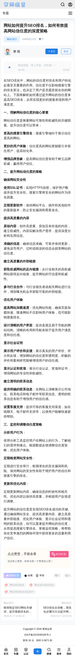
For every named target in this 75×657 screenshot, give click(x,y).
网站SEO (12, 39)
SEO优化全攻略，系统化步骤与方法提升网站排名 (57, 611)
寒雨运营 (47, 629)
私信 (66, 51)
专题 (5, 13)
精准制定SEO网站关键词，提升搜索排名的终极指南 (18, 611)
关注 (51, 51)
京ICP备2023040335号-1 (37, 634)
